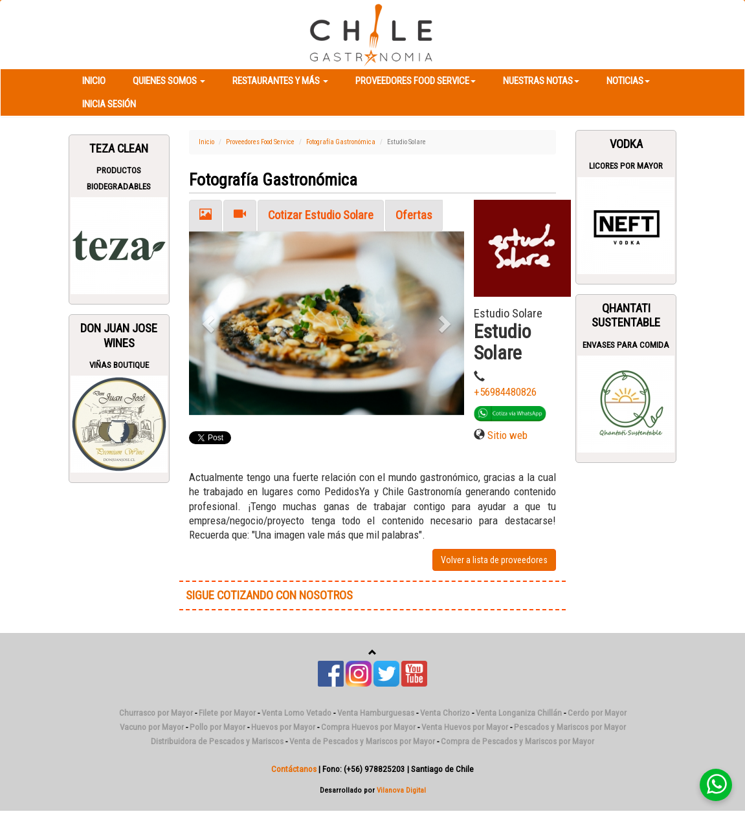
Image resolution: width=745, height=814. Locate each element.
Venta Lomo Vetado (296, 713)
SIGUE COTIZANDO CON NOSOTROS (269, 595)
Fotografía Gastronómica (340, 142)
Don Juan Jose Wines (118, 335)
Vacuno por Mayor (152, 727)
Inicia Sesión (109, 104)
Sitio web (507, 435)
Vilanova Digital (401, 790)
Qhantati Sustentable (626, 315)
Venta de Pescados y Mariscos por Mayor (362, 741)
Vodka (626, 144)
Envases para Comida (626, 345)
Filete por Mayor (227, 713)
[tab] (205, 215)
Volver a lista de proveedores (494, 560)
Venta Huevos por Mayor (464, 727)
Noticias (628, 81)
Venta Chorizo (445, 713)
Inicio (94, 81)
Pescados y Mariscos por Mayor (570, 727)
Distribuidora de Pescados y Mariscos (217, 741)
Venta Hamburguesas (375, 713)
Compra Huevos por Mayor (368, 727)
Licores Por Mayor (626, 166)
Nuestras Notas (541, 81)
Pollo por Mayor (217, 727)
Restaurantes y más (280, 81)
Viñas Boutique (119, 365)
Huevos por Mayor (283, 727)
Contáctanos (294, 769)
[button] (209, 323)
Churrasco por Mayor (156, 713)
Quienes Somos (169, 81)
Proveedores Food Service (415, 81)
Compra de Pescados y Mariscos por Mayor (517, 741)
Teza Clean (118, 149)
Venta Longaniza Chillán (519, 713)
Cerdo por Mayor (597, 713)
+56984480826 (505, 391)
